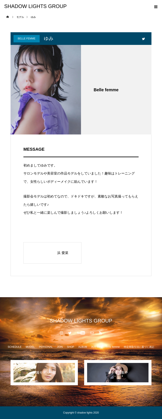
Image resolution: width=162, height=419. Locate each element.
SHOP (70, 346)
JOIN (60, 346)
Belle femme (26, 38)
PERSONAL (46, 346)
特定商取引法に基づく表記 (139, 346)
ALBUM (82, 346)
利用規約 (96, 346)
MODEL (30, 346)
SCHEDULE (15, 346)
